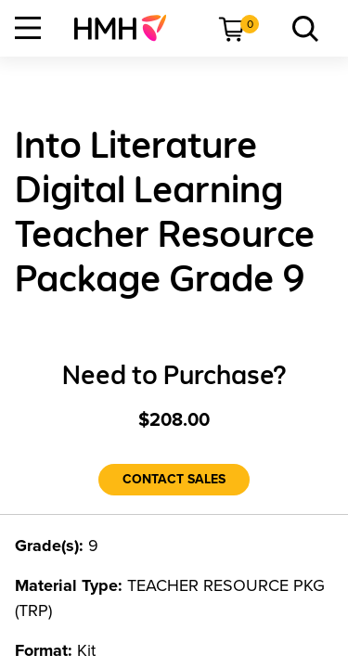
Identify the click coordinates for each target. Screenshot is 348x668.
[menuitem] (127, 28)
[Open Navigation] (28, 28)
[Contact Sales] (174, 479)
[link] (127, 28)
